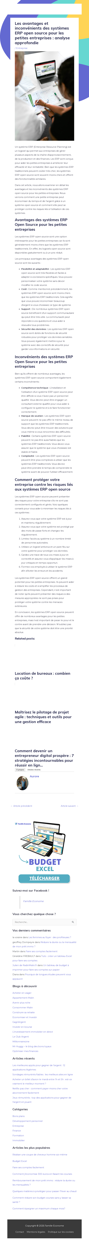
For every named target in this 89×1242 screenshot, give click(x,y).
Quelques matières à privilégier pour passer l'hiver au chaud (44, 1191)
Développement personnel (27, 1121)
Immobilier (18, 1140)
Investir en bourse (22, 1027)
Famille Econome (33, 901)
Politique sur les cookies (61, 1232)
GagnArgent (19, 1022)
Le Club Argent (20, 1036)
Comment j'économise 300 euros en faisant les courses (42, 1174)
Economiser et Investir (24, 1017)
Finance (16, 1130)
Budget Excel (19, 1161)
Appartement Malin (23, 997)
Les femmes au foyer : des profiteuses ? (49, 937)
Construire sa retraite (23, 1012)
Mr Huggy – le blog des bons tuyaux (31, 1046)
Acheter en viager (21, 993)
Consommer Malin (22, 1007)
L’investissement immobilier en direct (32, 1031)
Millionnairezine (20, 1041)
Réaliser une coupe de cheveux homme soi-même (39, 1154)
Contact (19, 1232)
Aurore (34, 776)
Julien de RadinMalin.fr (24, 965)
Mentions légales (36, 1232)
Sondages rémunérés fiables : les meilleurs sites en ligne (42, 1074)
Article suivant (69, 806)
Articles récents (34, 770)
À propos (20, 770)
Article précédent (21, 806)
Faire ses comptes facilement (41, 951)
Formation (18, 1135)
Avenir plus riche (21, 1002)
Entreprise (21, 48)
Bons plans (18, 1116)
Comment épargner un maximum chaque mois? (38, 1208)
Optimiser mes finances (25, 1051)
